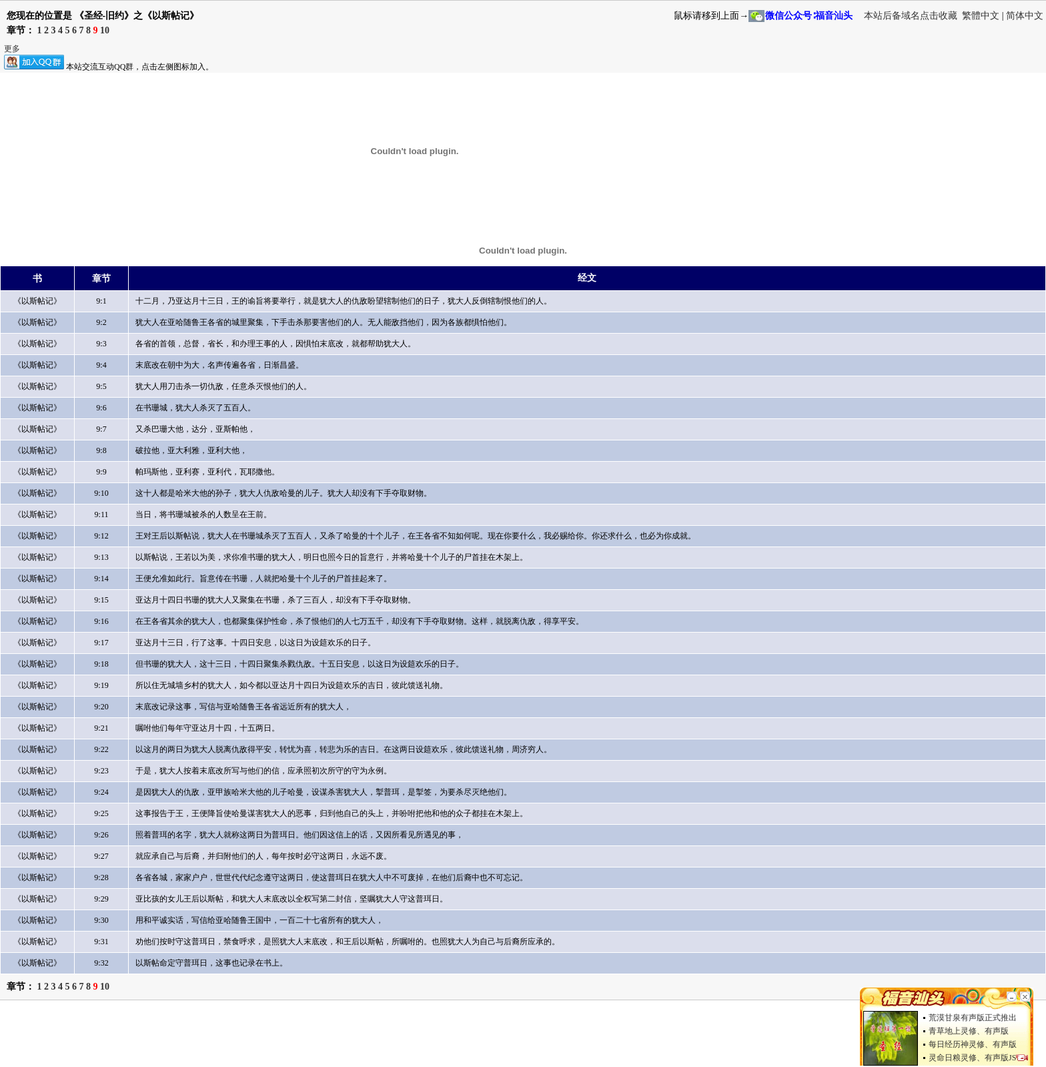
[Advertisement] (243, 1037)
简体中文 (1024, 16)
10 (104, 30)
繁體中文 (980, 16)
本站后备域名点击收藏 (912, 16)
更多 (12, 48)
